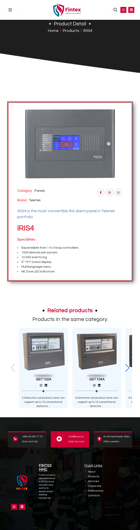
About (91, 471)
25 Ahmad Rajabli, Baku (116, 436)
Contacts (94, 495)
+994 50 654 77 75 (32, 436)
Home (53, 31)
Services (93, 481)
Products (71, 31)
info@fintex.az (76, 436)
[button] (127, 368)
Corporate (94, 486)
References (95, 490)
